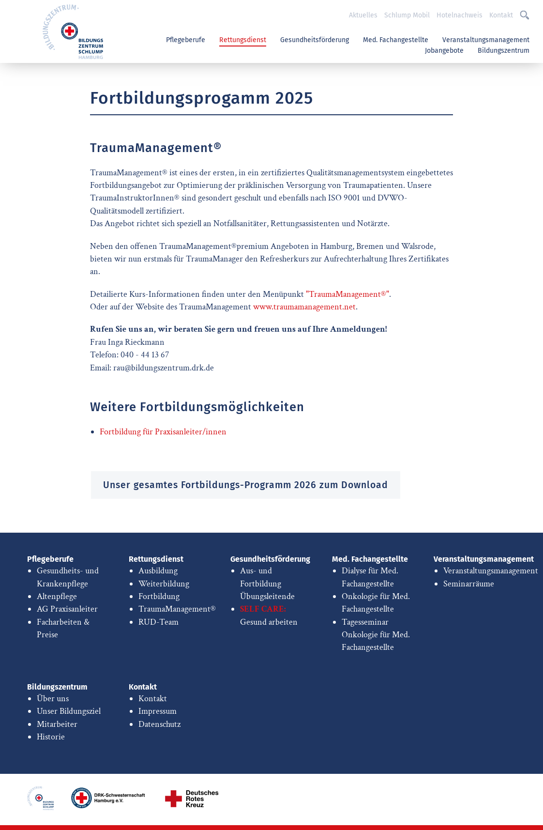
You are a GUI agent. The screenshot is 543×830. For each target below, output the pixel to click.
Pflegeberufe (185, 40)
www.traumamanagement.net (304, 306)
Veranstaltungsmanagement (485, 40)
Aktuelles (363, 15)
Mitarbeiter (57, 724)
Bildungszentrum (503, 50)
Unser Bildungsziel (69, 711)
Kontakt (501, 15)
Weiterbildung (163, 583)
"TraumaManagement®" (347, 294)
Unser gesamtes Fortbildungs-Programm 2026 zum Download (245, 485)
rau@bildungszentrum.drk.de (163, 367)
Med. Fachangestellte (395, 40)
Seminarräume (468, 583)
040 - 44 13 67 (145, 354)
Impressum (157, 711)
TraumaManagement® (177, 609)
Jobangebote (444, 50)
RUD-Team (158, 622)
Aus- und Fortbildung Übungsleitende (267, 583)
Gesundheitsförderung (314, 40)
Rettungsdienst (242, 40)
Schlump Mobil (407, 15)
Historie (51, 736)
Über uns (53, 698)
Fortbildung (159, 596)
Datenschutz (159, 724)
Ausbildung (158, 570)
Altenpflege (57, 596)
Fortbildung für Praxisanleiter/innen (163, 431)
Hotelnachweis (460, 15)
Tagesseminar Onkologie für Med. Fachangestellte (376, 634)
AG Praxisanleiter (67, 609)
